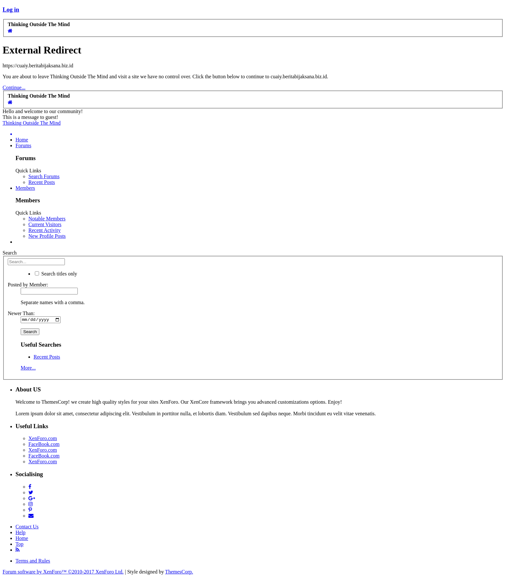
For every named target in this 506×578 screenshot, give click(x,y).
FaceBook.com (43, 445)
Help (20, 533)
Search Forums (43, 176)
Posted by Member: (28, 284)
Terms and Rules (32, 561)
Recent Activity (44, 230)
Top (19, 544)
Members (25, 188)
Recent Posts (41, 182)
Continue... (14, 87)
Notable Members (47, 218)
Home (21, 139)
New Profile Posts (47, 236)
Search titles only (56, 273)
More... (28, 368)
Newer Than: (21, 313)
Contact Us (27, 527)
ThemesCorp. (179, 572)
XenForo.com (42, 439)
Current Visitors (44, 224)
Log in (11, 9)
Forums (23, 145)
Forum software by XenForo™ (63, 572)
